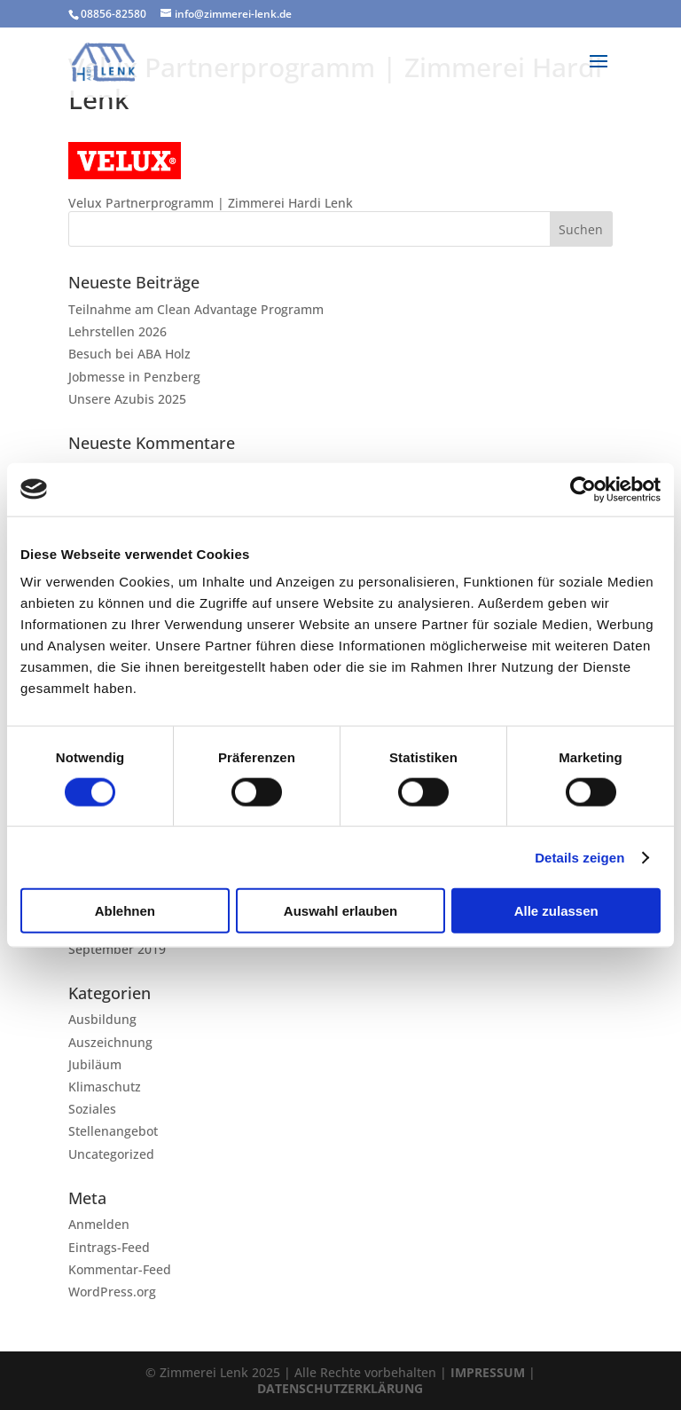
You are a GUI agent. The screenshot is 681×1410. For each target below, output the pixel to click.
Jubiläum (94, 1064)
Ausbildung (102, 1019)
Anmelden (98, 1224)
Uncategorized (111, 1154)
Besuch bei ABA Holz (129, 353)
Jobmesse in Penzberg (134, 376)
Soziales (92, 1108)
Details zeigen (579, 856)
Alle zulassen (556, 910)
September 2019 (117, 949)
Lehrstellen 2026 (117, 331)
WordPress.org (112, 1291)
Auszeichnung (110, 1042)
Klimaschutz (104, 1086)
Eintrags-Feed (109, 1247)
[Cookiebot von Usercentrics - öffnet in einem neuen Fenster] (583, 489)
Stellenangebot (113, 1130)
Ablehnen (125, 910)
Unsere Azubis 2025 (127, 398)
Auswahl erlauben (340, 910)
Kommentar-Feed (119, 1269)
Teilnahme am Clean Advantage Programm (196, 309)
